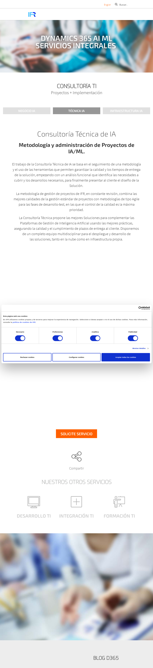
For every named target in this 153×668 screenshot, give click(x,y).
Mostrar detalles (138, 348)
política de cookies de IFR (24, 322)
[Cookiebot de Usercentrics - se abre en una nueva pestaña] (134, 308)
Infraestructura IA (126, 111)
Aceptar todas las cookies (125, 357)
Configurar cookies (76, 357)
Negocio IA (26, 111)
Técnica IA (76, 111)
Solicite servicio (76, 433)
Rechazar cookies (27, 357)
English (107, 4)
